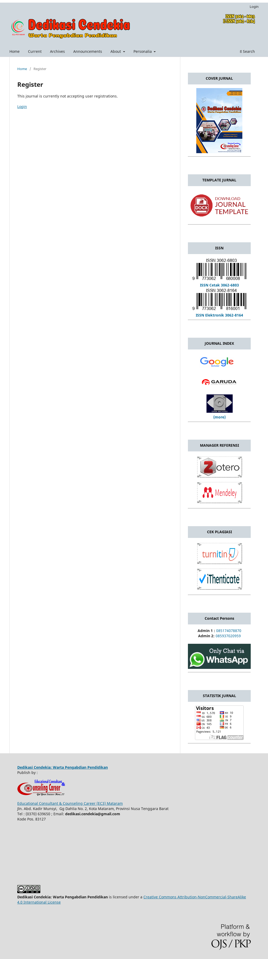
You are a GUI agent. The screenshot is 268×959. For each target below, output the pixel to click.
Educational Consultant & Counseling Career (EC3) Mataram (70, 803)
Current (35, 51)
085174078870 (228, 630)
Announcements (87, 51)
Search (247, 51)
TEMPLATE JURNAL (219, 179)
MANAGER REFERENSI (219, 445)
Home (14, 51)
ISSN (219, 247)
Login (254, 6)
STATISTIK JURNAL (219, 695)
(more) (219, 417)
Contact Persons (219, 618)
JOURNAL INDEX (219, 343)
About (116, 51)
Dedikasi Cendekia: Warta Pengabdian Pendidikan (62, 767)
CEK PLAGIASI (219, 531)
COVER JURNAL (219, 78)
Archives (57, 51)
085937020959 (228, 635)
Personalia (143, 51)
